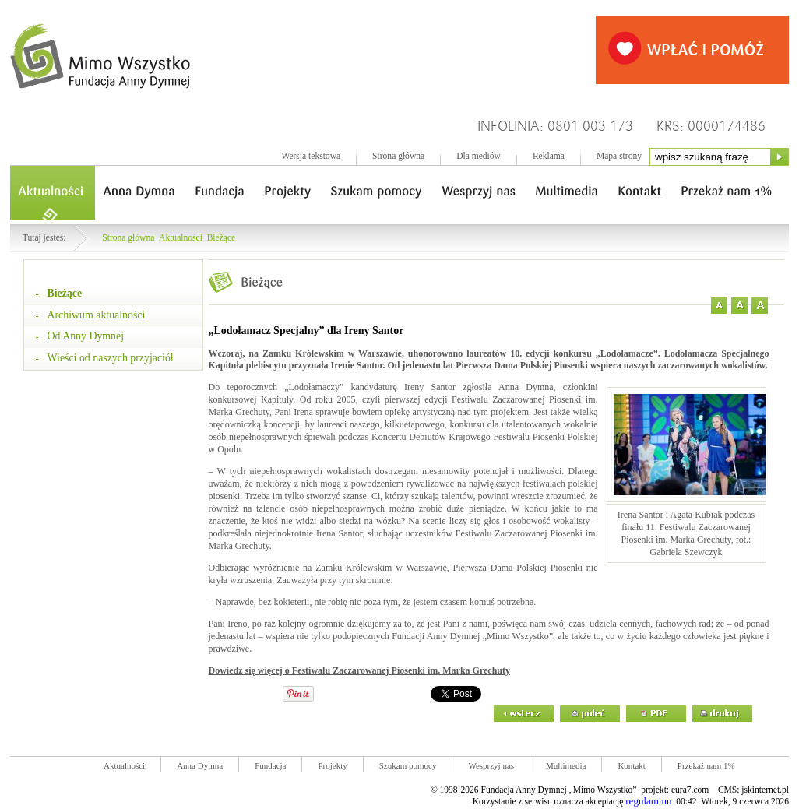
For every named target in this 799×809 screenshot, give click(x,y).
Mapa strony (619, 156)
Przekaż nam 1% (706, 765)
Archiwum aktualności (97, 315)
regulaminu (648, 801)
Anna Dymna (200, 765)
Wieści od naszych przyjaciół (111, 358)
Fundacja (270, 765)
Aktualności (180, 238)
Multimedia (566, 765)
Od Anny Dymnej (86, 336)
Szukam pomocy (408, 765)
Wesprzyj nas (491, 765)
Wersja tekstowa (310, 156)
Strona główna (398, 156)
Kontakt (631, 765)
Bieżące (221, 238)
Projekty (332, 765)
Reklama (549, 156)
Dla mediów (478, 156)
